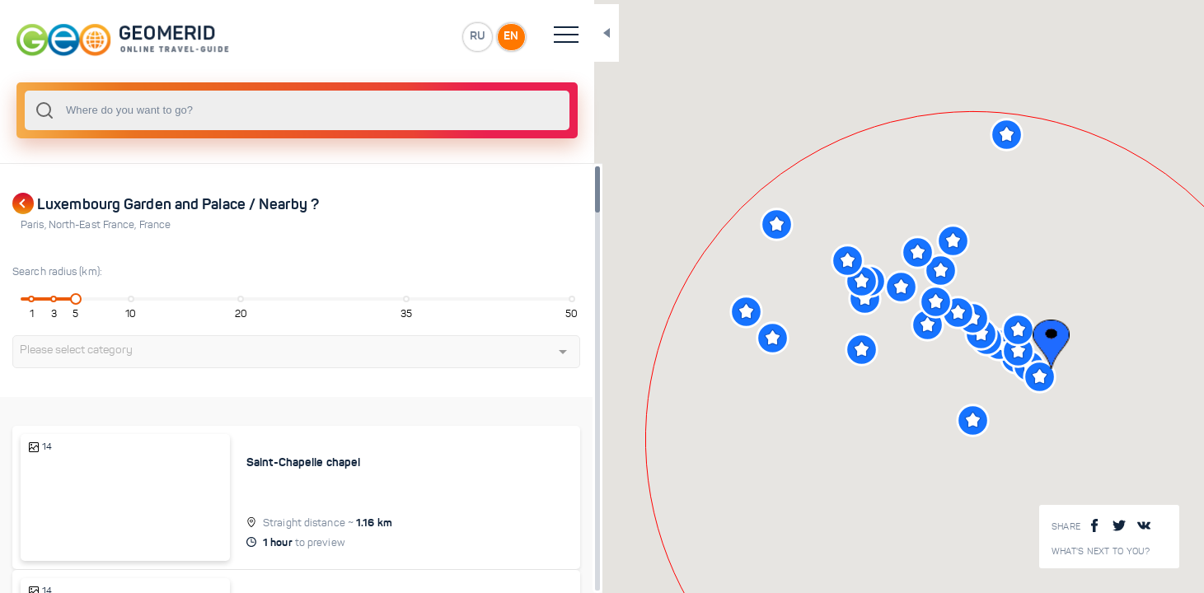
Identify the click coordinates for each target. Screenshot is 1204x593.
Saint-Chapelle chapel (246, 462)
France (155, 224)
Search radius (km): (57, 271)
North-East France (94, 224)
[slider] (61, 299)
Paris (35, 224)
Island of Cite (223, 571)
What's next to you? (1101, 551)
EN (361, 36)
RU (327, 36)
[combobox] (222, 110)
